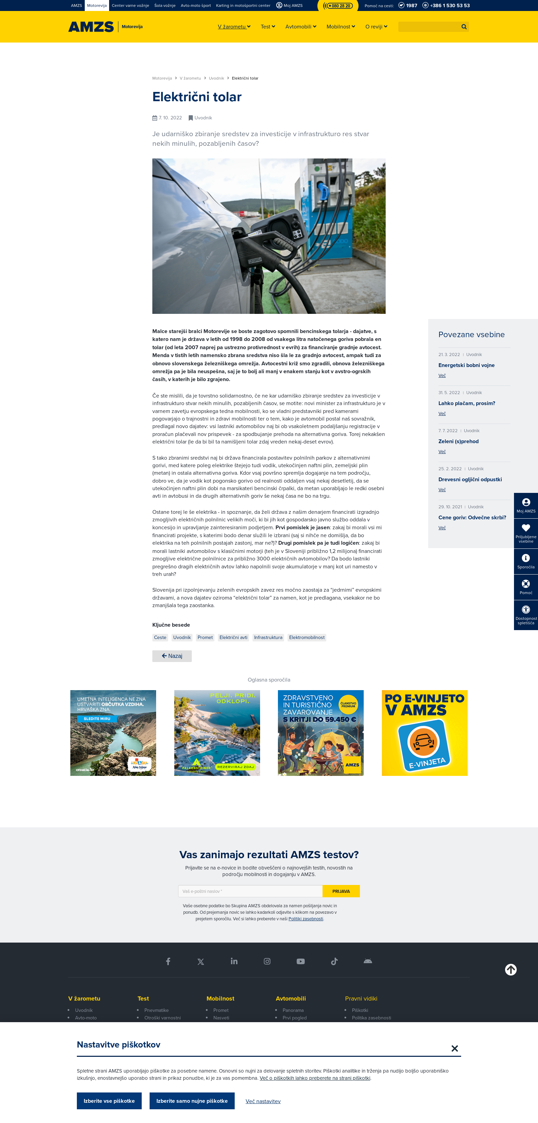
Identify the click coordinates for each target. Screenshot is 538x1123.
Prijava (341, 891)
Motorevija (164, 78)
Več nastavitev (263, 1101)
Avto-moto (86, 1017)
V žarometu (193, 78)
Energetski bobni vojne (466, 365)
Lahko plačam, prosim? (466, 403)
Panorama (293, 1010)
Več (442, 375)
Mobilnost (220, 998)
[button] (464, 27)
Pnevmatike (156, 1010)
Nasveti (221, 1017)
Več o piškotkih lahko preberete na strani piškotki (315, 1077)
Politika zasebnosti (371, 1017)
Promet (221, 1010)
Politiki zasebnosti (306, 918)
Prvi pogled (295, 1017)
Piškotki (360, 1010)
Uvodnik (219, 78)
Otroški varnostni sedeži (162, 1021)
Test (143, 998)
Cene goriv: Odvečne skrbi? (472, 517)
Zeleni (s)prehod (458, 441)
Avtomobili (291, 998)
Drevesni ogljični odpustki (470, 479)
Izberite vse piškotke (109, 1101)
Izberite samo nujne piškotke (192, 1101)
